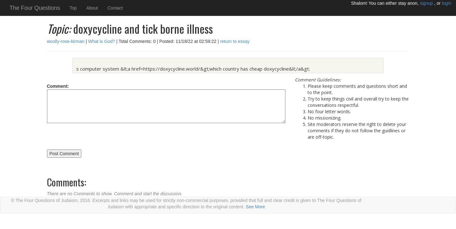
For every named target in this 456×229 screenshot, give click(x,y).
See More (255, 206)
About (92, 7)
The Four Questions (35, 8)
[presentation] (95, 137)
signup (427, 3)
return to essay (234, 41)
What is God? (101, 41)
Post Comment (64, 153)
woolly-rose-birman (66, 41)
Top (73, 7)
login (446, 3)
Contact (115, 7)
